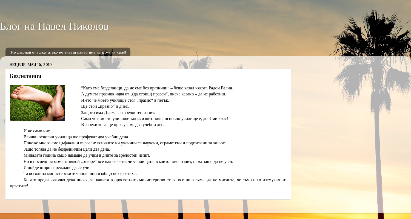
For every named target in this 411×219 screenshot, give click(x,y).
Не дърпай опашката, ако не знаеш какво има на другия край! (68, 52)
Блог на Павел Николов (54, 26)
